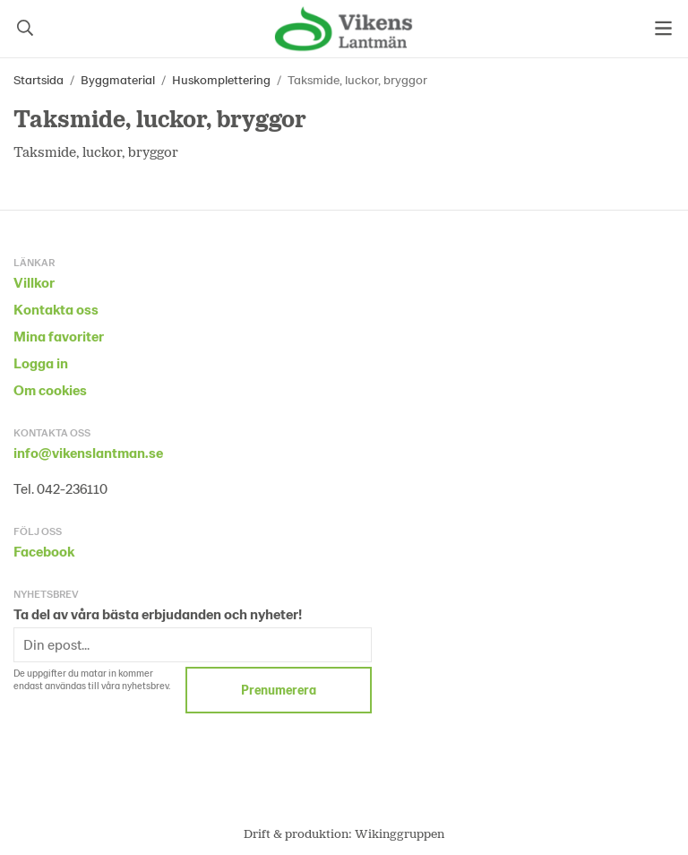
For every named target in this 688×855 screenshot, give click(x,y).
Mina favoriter (58, 335)
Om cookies (50, 389)
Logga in (40, 362)
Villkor (34, 281)
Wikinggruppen (399, 833)
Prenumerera (278, 689)
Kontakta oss (56, 308)
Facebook (43, 550)
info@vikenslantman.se (88, 452)
